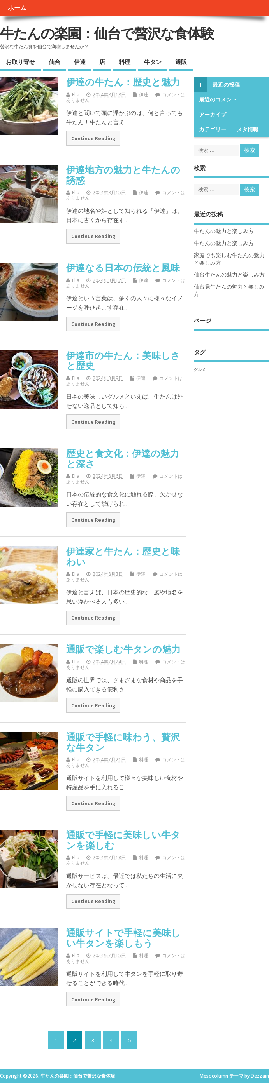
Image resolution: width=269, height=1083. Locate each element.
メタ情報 (247, 129)
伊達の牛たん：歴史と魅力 (123, 81)
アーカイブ (212, 114)
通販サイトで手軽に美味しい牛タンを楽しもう (123, 937)
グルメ (200, 369)
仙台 (54, 62)
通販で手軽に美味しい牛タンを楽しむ (123, 839)
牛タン (153, 62)
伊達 (80, 62)
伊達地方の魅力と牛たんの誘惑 (123, 174)
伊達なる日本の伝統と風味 (123, 267)
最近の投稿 (226, 84)
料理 (124, 62)
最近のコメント (218, 99)
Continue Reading (93, 138)
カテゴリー (212, 129)
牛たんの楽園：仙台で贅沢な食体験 (107, 33)
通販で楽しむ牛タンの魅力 (123, 648)
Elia (75, 94)
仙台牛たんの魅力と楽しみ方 (229, 274)
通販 (181, 62)
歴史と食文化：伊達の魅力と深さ (122, 458)
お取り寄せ (20, 62)
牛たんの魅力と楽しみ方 (224, 231)
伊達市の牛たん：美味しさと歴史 (123, 360)
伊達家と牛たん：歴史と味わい (123, 556)
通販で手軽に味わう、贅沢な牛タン (123, 741)
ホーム (17, 7)
